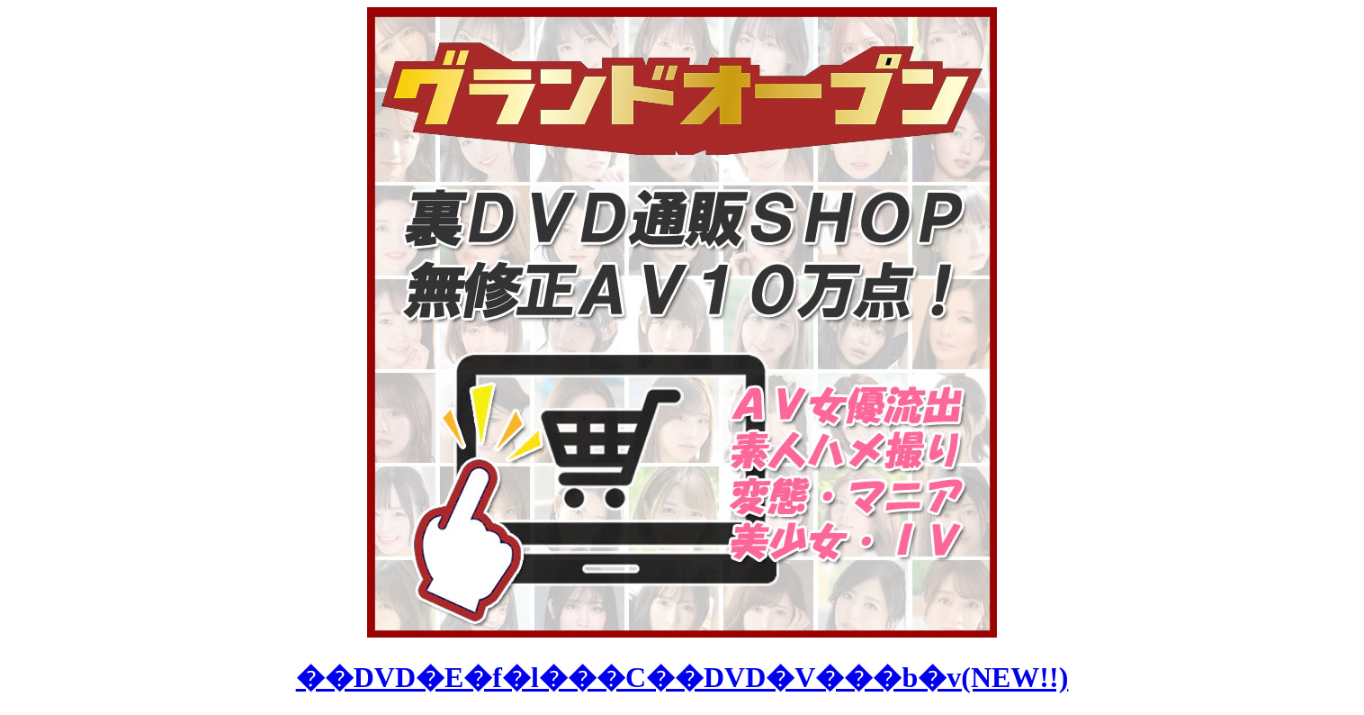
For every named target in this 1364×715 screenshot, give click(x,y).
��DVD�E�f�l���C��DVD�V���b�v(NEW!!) (682, 677)
